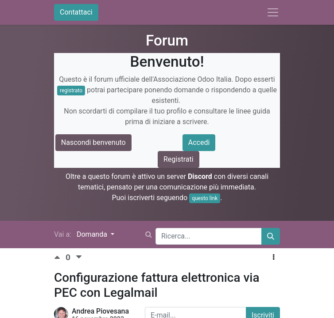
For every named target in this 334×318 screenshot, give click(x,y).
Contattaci (76, 12)
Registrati (178, 159)
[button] (273, 257)
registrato (71, 90)
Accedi (199, 142)
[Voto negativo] (78, 257)
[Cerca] (270, 236)
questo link (204, 198)
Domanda (93, 234)
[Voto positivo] (60, 257)
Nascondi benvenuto (93, 142)
